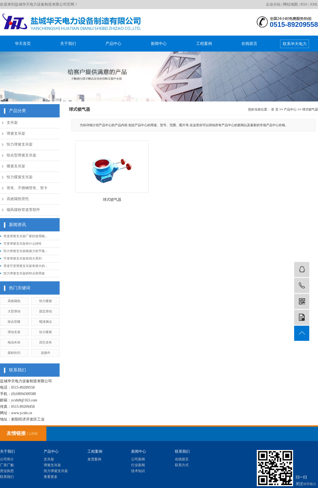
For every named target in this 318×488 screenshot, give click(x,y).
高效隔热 (14, 301)
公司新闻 (138, 459)
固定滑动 (45, 311)
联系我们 (7, 477)
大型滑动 (14, 311)
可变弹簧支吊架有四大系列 (22, 258)
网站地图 (290, 4)
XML (314, 4)
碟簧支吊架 (16, 166)
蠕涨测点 (45, 322)
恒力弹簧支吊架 (20, 144)
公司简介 (7, 459)
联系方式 (182, 465)
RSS (304, 4)
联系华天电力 (295, 43)
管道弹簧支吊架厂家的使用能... (25, 236)
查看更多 (51, 477)
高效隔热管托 (18, 199)
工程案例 (204, 43)
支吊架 (12, 123)
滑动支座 (14, 332)
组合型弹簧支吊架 (21, 155)
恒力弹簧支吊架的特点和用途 (24, 273)
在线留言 (249, 43)
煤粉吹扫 (14, 353)
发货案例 (94, 459)
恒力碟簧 (45, 301)
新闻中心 (159, 43)
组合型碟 (14, 322)
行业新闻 (138, 465)
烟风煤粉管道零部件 (23, 210)
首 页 (274, 109)
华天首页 (23, 43)
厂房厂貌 (7, 465)
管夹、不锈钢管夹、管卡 (27, 188)
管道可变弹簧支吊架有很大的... (25, 266)
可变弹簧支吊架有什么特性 (22, 243)
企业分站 (273, 4)
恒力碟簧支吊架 (20, 177)
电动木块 (14, 342)
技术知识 (138, 471)
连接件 (45, 353)
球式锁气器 (310, 109)
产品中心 (113, 43)
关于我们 (68, 43)
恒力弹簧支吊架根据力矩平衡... (25, 251)
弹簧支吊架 (16, 133)
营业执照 (7, 471)
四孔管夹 (45, 342)
